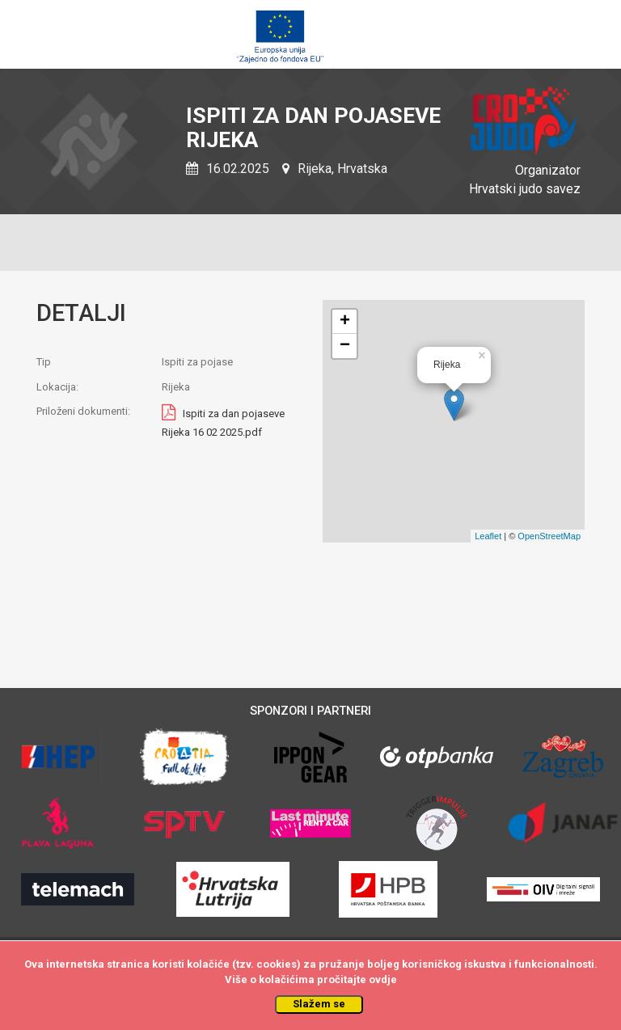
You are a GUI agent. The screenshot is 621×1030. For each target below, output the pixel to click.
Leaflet (488, 536)
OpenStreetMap (549, 536)
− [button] (345, 346)
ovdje (383, 979)
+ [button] (345, 322)
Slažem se (319, 1004)
